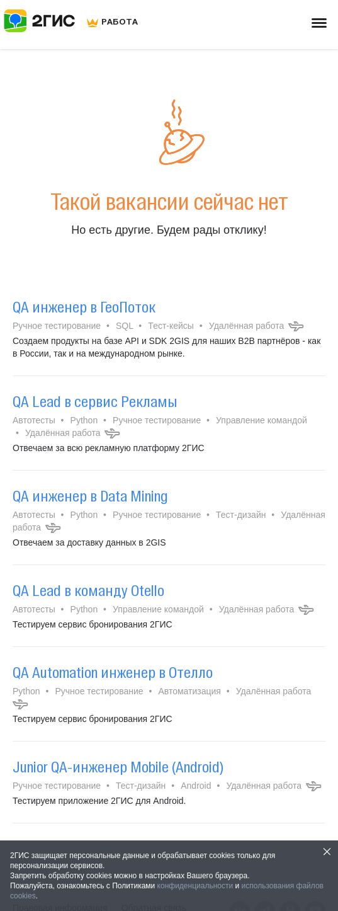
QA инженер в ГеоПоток (84, 306)
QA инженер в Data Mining (90, 495)
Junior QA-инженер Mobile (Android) (118, 766)
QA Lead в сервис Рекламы (95, 401)
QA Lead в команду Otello (88, 590)
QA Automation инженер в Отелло (113, 672)
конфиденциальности (195, 885)
